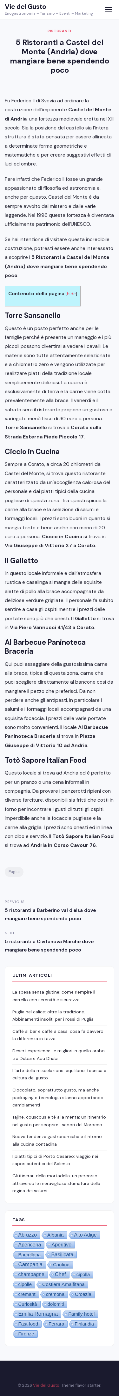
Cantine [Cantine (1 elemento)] (61, 1264)
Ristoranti (59, 30)
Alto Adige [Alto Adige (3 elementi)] (85, 1235)
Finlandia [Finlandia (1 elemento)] (84, 1323)
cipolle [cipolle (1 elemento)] (25, 1284)
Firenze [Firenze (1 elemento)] (26, 1333)
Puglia (14, 871)
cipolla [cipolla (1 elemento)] (83, 1274)
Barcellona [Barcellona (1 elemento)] (29, 1254)
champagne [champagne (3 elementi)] (31, 1274)
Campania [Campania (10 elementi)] (30, 1264)
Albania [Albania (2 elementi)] (55, 1235)
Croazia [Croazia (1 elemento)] (83, 1294)
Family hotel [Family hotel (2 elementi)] (81, 1314)
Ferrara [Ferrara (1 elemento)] (56, 1323)
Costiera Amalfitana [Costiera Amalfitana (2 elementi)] (63, 1284)
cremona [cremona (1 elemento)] (55, 1294)
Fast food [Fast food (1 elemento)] (28, 1323)
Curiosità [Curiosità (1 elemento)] (27, 1304)
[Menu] (108, 9)
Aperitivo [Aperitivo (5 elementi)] (61, 1244)
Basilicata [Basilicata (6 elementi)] (62, 1254)
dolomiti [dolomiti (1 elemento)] (56, 1304)
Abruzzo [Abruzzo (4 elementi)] (27, 1235)
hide (71, 294)
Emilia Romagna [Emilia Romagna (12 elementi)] (38, 1314)
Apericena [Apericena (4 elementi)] (29, 1244)
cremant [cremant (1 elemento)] (27, 1294)
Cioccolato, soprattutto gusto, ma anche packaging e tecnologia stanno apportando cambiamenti (57, 1097)
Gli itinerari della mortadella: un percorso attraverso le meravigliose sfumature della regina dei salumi (56, 1183)
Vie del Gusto (25, 6)
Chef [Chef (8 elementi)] (60, 1274)
